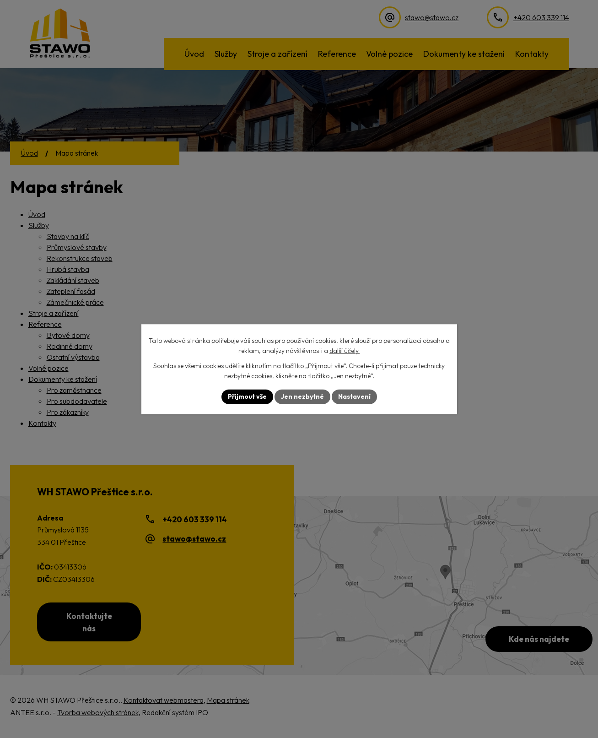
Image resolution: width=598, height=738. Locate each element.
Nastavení (354, 396)
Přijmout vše (247, 396)
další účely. (344, 351)
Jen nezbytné (302, 396)
